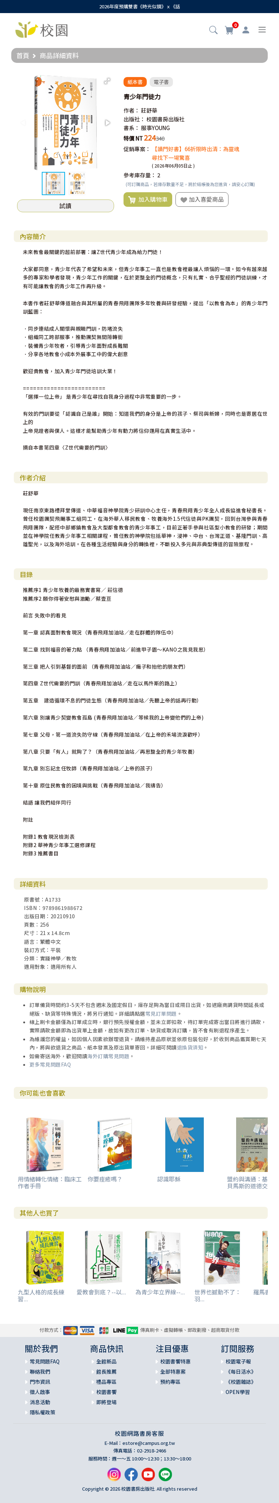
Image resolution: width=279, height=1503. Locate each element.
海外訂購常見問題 (108, 1056)
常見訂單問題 (161, 1013)
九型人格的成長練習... (41, 1295)
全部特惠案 (173, 1371)
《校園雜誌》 (241, 1381)
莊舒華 (149, 110)
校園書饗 (106, 1391)
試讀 (65, 205)
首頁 (22, 55)
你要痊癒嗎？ (105, 1178)
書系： (132, 128)
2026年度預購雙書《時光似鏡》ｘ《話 (139, 6)
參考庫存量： (140, 175)
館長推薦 (106, 1371)
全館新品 (106, 1361)
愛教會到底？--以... (101, 1292)
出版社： (134, 119)
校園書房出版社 (165, 119)
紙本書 (135, 81)
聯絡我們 (40, 1371)
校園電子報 (238, 1361)
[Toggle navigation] (262, 29)
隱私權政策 (42, 1412)
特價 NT (133, 138)
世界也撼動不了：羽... (217, 1295)
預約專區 (170, 1381)
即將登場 (106, 1402)
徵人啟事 (40, 1391)
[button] (213, 30)
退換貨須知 (190, 1047)
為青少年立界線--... (160, 1292)
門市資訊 (40, 1381)
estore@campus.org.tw (148, 1442)
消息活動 (40, 1402)
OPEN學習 (238, 1391)
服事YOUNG (155, 128)
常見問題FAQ (45, 1361)
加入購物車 (147, 199)
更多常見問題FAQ (50, 1064)
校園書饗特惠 (175, 1361)
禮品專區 (106, 1381)
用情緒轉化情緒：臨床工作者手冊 (50, 1182)
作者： (132, 110)
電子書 (161, 81)
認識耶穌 (169, 1178)
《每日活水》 (241, 1371)
